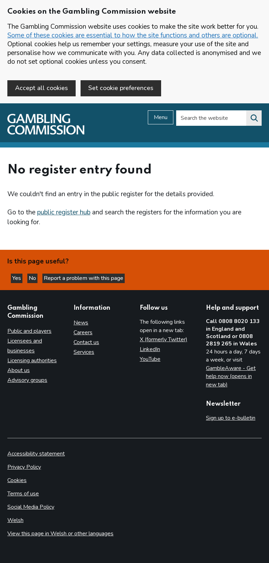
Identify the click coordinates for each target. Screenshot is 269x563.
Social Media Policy (30, 507)
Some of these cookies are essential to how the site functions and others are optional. (132, 35)
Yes (17, 278)
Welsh (15, 520)
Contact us (86, 342)
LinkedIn (150, 349)
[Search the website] (254, 118)
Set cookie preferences (120, 88)
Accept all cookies (41, 88)
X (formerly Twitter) (163, 339)
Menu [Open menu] (160, 117)
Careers (83, 332)
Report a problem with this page (83, 278)
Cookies (17, 480)
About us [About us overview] (18, 370)
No (33, 278)
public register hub (63, 212)
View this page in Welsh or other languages (60, 533)
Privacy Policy (24, 467)
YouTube (150, 359)
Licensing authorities (32, 360)
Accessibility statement (36, 454)
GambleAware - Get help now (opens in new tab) (231, 376)
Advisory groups (27, 380)
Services (84, 352)
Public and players (29, 331)
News (81, 323)
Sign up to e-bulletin (230, 418)
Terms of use (23, 493)
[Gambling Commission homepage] (45, 133)
